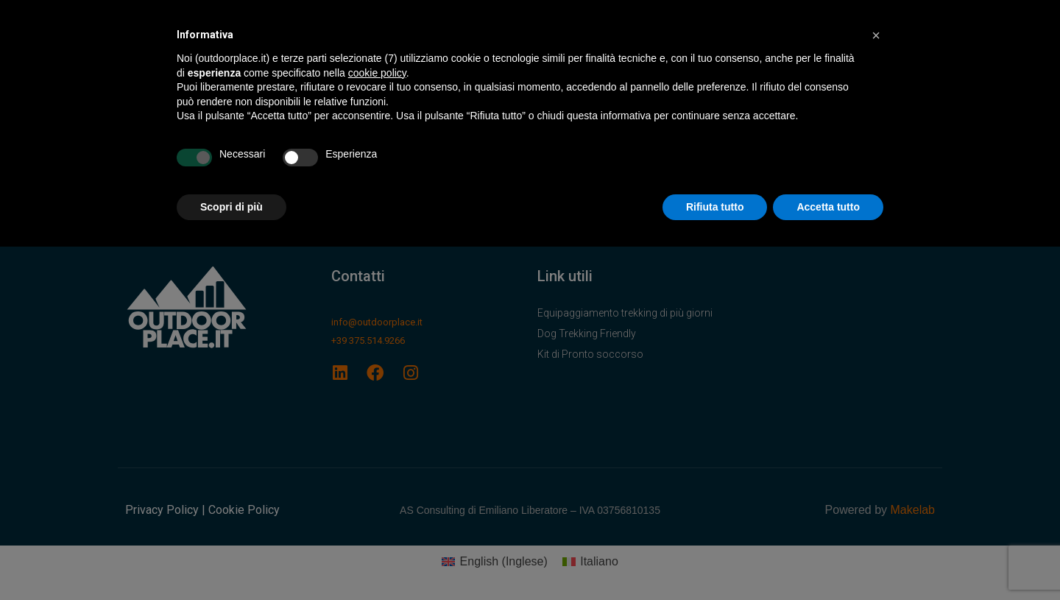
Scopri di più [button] (231, 207)
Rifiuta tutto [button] (715, 207)
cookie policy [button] (377, 73)
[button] (876, 35)
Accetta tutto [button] (828, 207)
